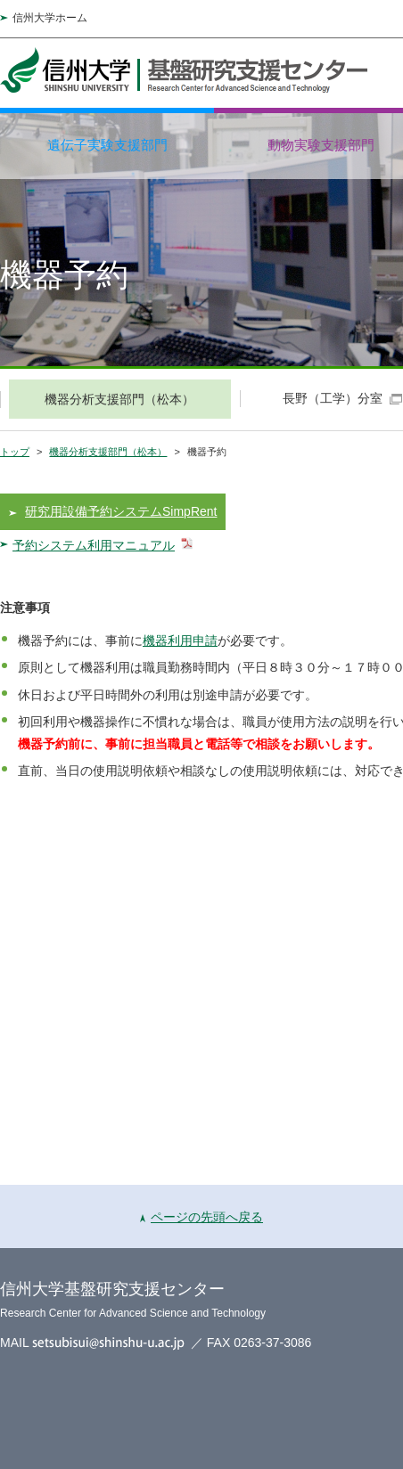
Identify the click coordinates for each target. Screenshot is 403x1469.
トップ (14, 451)
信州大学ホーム (49, 18)
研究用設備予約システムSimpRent (121, 511)
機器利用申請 (180, 640)
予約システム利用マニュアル (93, 545)
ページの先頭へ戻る (201, 1217)
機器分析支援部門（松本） (108, 451)
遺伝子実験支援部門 (107, 144)
